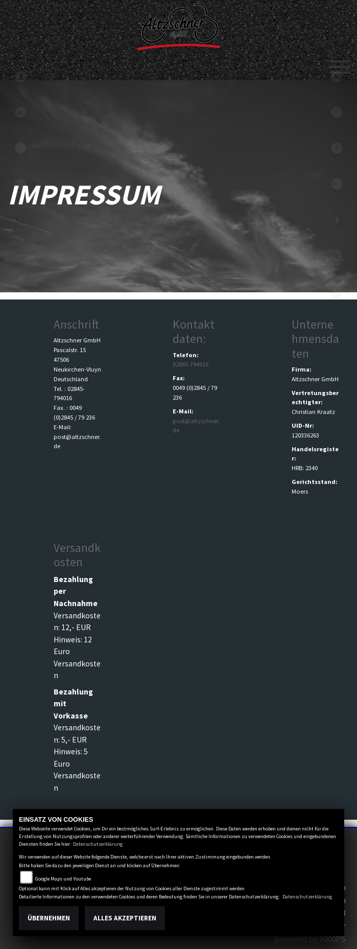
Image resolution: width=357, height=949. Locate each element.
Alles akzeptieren (124, 918)
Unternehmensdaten (315, 338)
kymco (20, 112)
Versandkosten (77, 554)
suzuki (20, 76)
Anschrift (76, 324)
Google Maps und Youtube (63, 878)
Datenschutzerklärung (98, 844)
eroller (20, 148)
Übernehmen (49, 918)
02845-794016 (190, 364)
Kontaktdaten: (194, 331)
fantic (20, 184)
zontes (20, 219)
